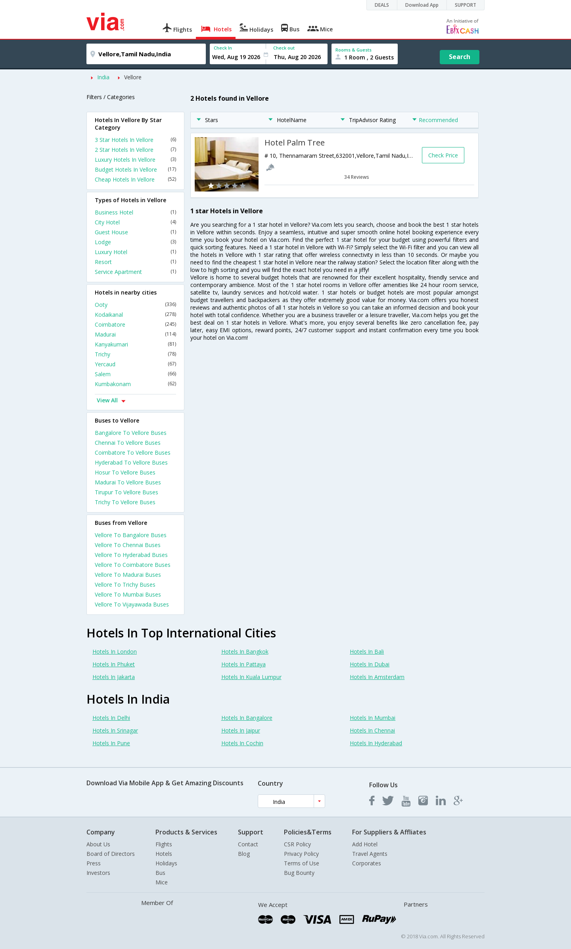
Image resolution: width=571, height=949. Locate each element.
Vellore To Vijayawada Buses (132, 604)
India (103, 77)
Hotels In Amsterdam (377, 677)
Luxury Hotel (135, 252)
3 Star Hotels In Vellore (135, 139)
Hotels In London (114, 651)
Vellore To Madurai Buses (128, 574)
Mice (161, 882)
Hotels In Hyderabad (376, 743)
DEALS (382, 5)
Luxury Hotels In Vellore (135, 159)
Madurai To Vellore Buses (128, 482)
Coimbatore (135, 324)
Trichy (135, 354)
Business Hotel (135, 212)
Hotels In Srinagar (115, 730)
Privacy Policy (301, 853)
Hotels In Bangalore (246, 717)
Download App (422, 5)
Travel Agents (369, 853)
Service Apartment (135, 272)
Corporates (366, 863)
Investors (98, 872)
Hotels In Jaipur (240, 730)
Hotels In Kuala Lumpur (251, 677)
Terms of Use (301, 863)
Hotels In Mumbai (372, 717)
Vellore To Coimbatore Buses (133, 564)
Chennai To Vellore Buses (128, 442)
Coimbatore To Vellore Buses (133, 452)
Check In (223, 48)
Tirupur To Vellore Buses (126, 492)
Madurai (135, 334)
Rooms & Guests (353, 50)
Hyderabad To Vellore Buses (131, 462)
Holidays (166, 863)
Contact (248, 844)
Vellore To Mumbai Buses (128, 594)
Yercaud (135, 364)
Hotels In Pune (111, 743)
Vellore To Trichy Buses (125, 584)
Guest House (135, 232)
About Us (98, 844)
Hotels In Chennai (372, 730)
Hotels (163, 853)
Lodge (135, 242)
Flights (163, 844)
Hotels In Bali (367, 651)
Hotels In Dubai (369, 664)
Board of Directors (110, 853)
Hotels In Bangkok (244, 651)
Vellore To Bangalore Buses (131, 535)
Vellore (133, 77)
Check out (284, 48)
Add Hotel (364, 844)
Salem (135, 374)
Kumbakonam (135, 384)
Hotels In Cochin (242, 743)
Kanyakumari (135, 344)
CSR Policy (297, 844)
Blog (244, 853)
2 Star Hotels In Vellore (135, 149)
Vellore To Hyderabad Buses (131, 555)
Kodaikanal (135, 314)
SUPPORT (465, 5)
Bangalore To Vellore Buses (131, 432)
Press (93, 863)
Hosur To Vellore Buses (125, 472)
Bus (160, 872)
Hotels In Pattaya (243, 664)
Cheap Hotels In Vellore (135, 179)
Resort (135, 262)
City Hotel (135, 222)
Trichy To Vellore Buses (125, 502)
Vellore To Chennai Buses (128, 545)
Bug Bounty (299, 872)
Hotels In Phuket (113, 664)
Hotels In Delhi (111, 717)
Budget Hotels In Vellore (135, 169)
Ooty (135, 304)
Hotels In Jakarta (113, 677)
